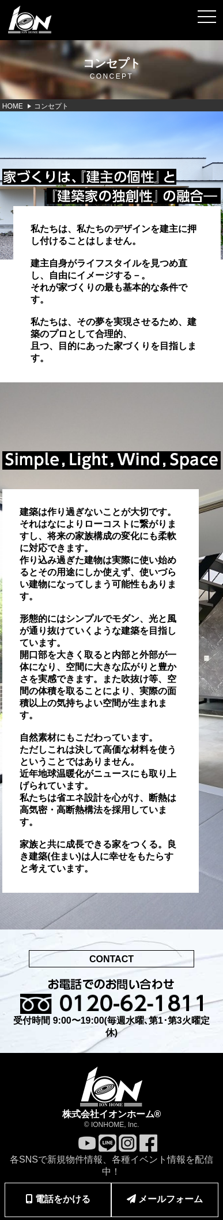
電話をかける (58, 1199)
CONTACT (111, 959)
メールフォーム (165, 1199)
